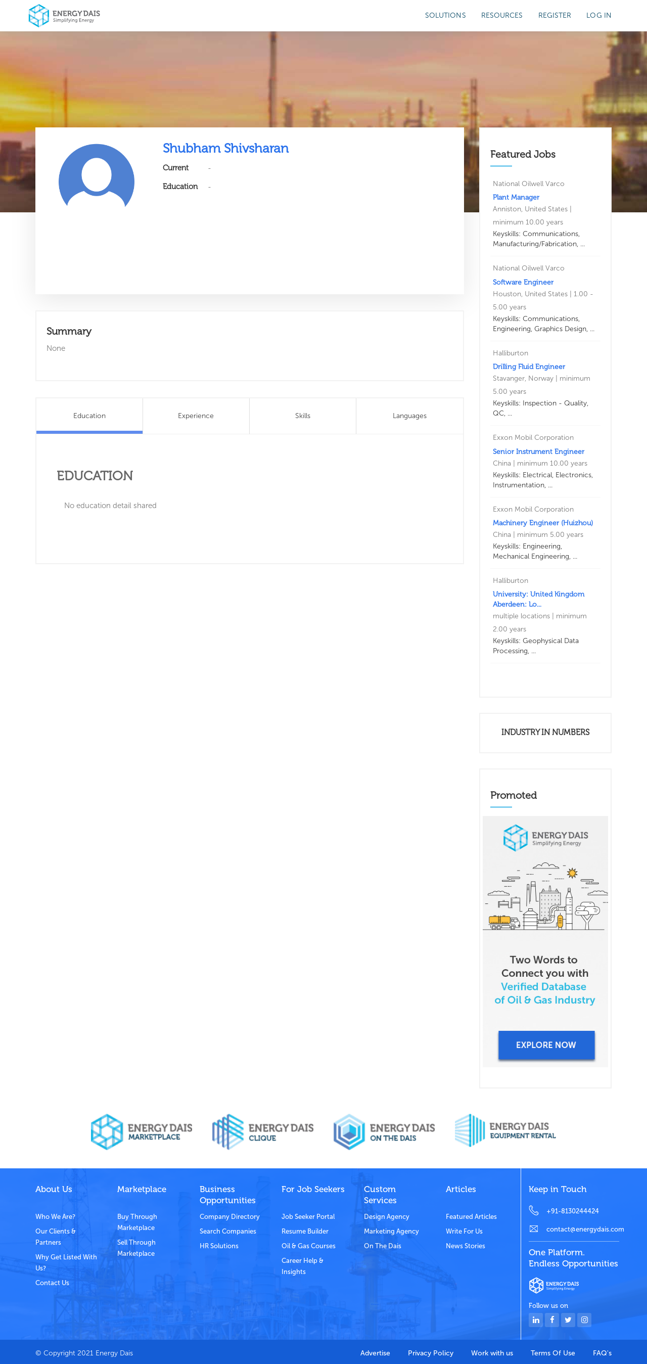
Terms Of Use (553, 1353)
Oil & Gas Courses (309, 1246)
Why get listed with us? (66, 1262)
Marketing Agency (391, 1231)
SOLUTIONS (445, 15)
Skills (302, 416)
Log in (599, 15)
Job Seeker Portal (308, 1216)
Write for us (464, 1231)
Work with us (492, 1353)
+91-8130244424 (572, 1211)
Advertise (375, 1353)
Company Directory (230, 1216)
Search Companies (228, 1231)
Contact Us (52, 1283)
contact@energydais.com (582, 1229)
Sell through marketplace (136, 1248)
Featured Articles (471, 1216)
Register (555, 15)
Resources (502, 15)
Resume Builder (305, 1231)
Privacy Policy (430, 1353)
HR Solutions (219, 1246)
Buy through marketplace (137, 1222)
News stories (465, 1246)
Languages (410, 416)
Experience (196, 416)
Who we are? (55, 1216)
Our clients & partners (55, 1236)
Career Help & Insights (303, 1266)
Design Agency (386, 1216)
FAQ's (602, 1353)
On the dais (382, 1246)
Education (89, 416)
